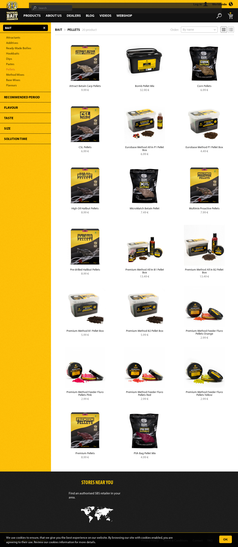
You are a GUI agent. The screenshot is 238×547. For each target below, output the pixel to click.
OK (225, 539)
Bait (58, 29)
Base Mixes (13, 80)
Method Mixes (15, 75)
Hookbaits (12, 53)
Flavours (11, 85)
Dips (9, 59)
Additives (12, 43)
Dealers (74, 15)
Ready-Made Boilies (18, 48)
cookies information (61, 542)
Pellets (10, 69)
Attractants (13, 37)
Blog (90, 15)
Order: (174, 29)
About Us (54, 15)
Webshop (124, 15)
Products (32, 15)
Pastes (10, 64)
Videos (105, 15)
